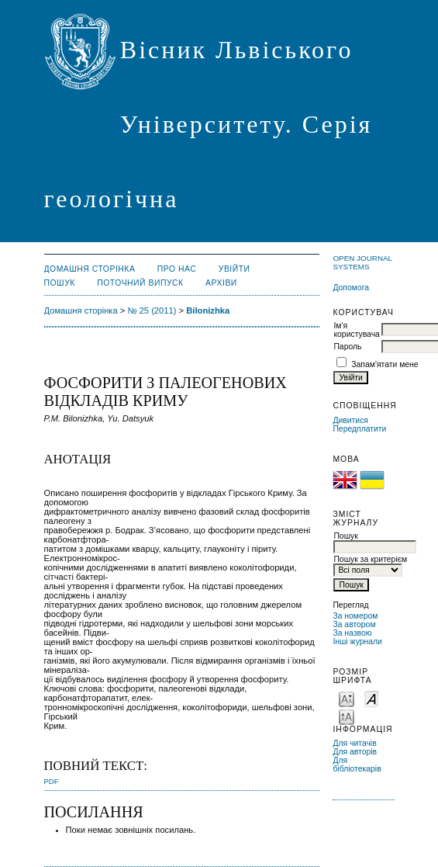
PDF (51, 781)
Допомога (351, 287)
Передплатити (359, 429)
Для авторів (355, 751)
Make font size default (371, 698)
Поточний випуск (140, 283)
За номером (355, 616)
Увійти (234, 269)
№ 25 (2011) (151, 310)
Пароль (347, 346)
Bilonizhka (207, 310)
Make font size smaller (346, 698)
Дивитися (350, 420)
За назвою (352, 633)
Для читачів (354, 743)
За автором (354, 624)
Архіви (221, 283)
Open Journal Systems (362, 262)
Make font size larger (346, 716)
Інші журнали (357, 641)
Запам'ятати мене (384, 364)
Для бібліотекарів (357, 764)
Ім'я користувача (356, 329)
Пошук (59, 283)
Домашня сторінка (90, 269)
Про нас (177, 269)
